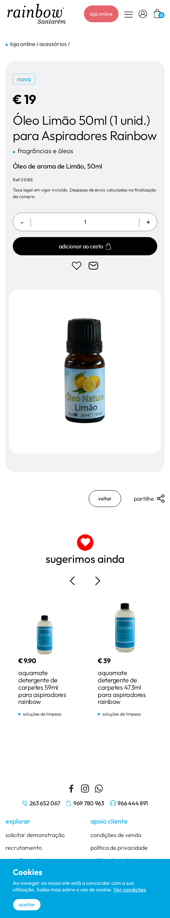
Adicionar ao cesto (85, 246)
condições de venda (115, 835)
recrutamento (23, 848)
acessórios (53, 43)
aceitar (27, 904)
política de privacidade (119, 848)
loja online (101, 14)
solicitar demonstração (35, 835)
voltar (105, 499)
